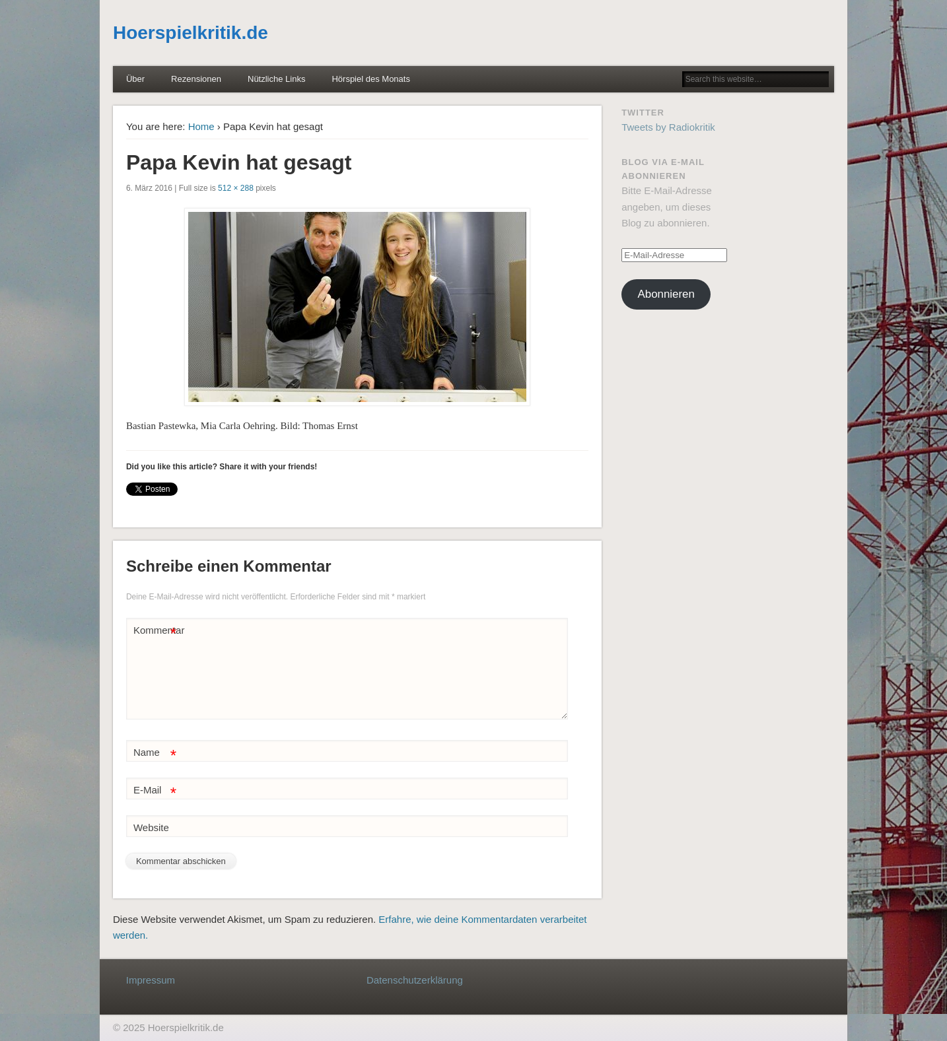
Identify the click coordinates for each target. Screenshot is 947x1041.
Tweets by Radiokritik (668, 127)
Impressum (150, 980)
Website (151, 827)
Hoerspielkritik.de (190, 32)
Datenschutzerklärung (415, 980)
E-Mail (154, 790)
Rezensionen (196, 79)
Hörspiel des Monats (371, 79)
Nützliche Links (276, 79)
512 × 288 (236, 188)
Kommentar (156, 630)
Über (135, 79)
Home (201, 126)
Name (154, 752)
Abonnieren (666, 294)
